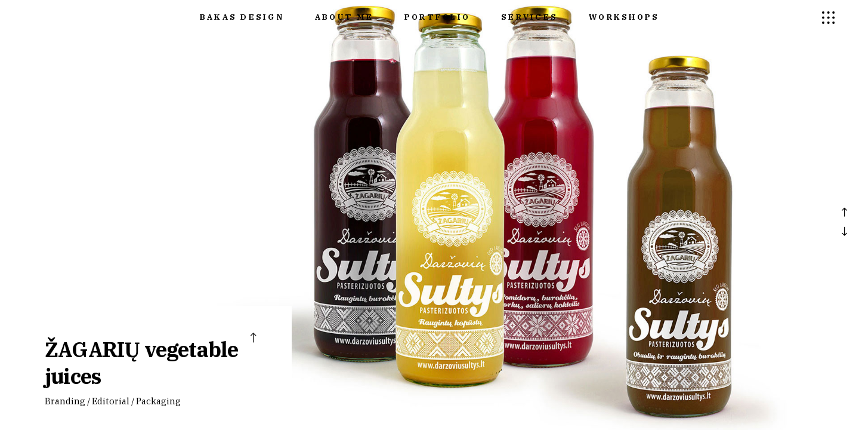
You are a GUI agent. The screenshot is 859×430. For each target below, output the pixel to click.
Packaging (158, 401)
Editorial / (113, 401)
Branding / (67, 401)
